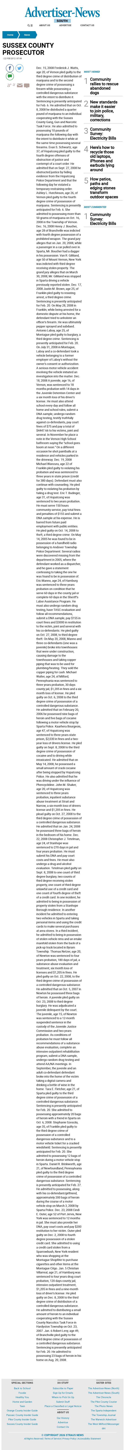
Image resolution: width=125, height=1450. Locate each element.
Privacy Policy (69, 1438)
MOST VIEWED (92, 71)
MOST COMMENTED (95, 207)
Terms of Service (52, 1438)
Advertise (65, 25)
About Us (44, 25)
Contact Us (87, 25)
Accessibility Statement (89, 1438)
